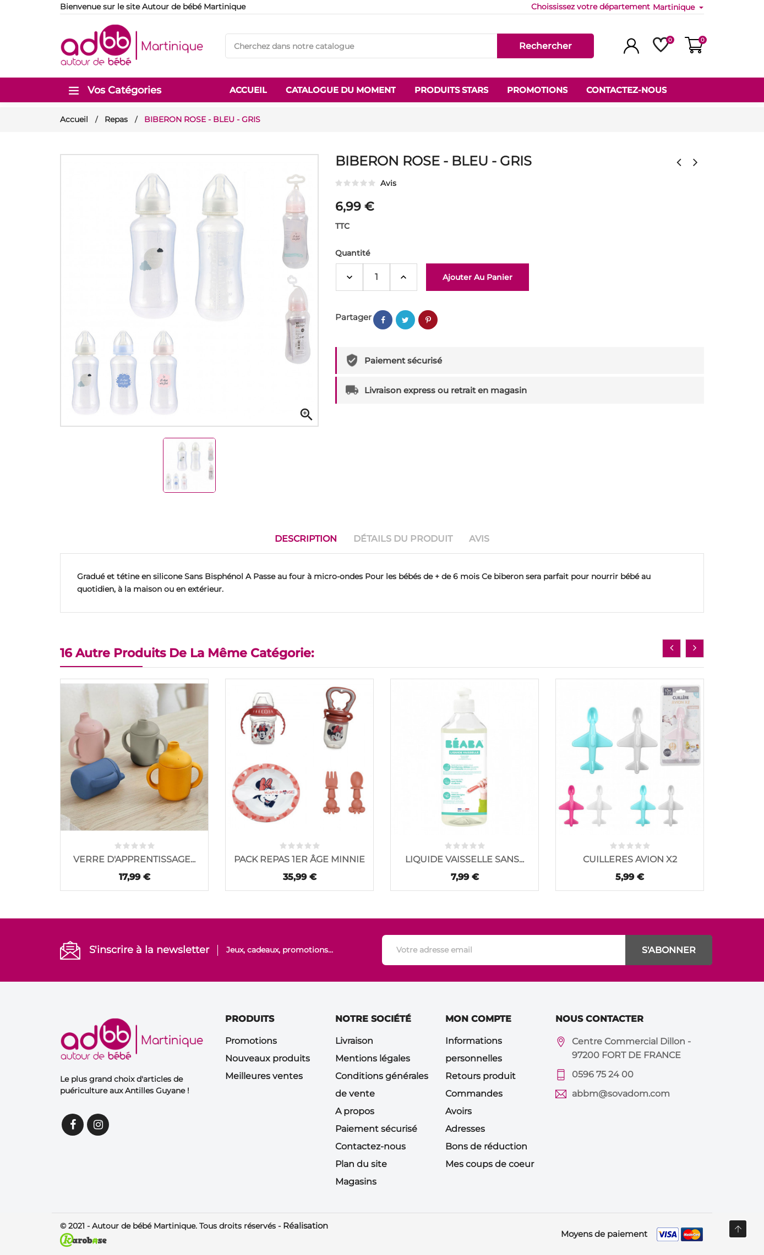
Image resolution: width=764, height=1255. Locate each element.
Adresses (465, 1129)
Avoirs (458, 1111)
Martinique (675, 7)
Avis (479, 538)
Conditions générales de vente (381, 1085)
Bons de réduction (486, 1146)
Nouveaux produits (267, 1058)
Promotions (251, 1041)
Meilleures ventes (264, 1076)
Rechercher (545, 46)
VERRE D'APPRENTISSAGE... (134, 859)
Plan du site (361, 1164)
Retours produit (480, 1076)
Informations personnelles (473, 1050)
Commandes (474, 1093)
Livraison (354, 1041)
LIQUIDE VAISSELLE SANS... (464, 859)
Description (306, 538)
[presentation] (671, 648)
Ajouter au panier (477, 277)
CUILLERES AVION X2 (630, 859)
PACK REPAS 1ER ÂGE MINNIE (299, 859)
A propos (354, 1111)
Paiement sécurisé (376, 1129)
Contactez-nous (370, 1146)
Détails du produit (402, 538)
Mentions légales (372, 1058)
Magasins (355, 1181)
